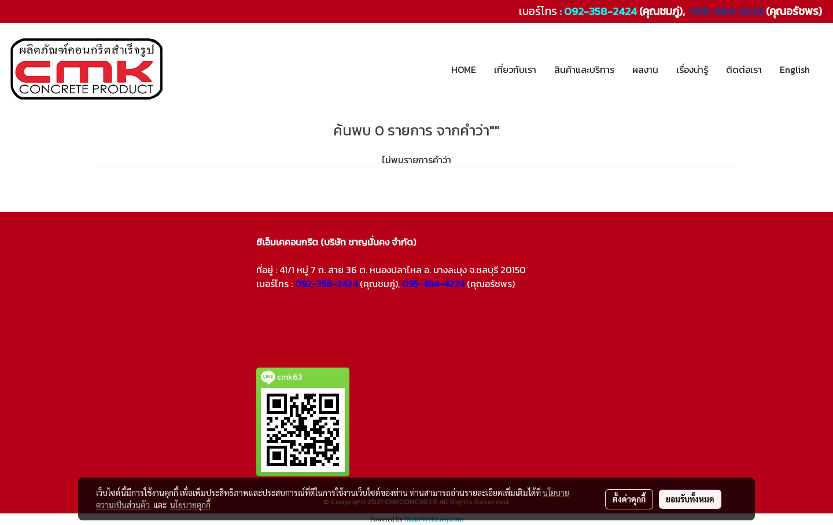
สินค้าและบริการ (584, 69)
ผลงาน (645, 69)
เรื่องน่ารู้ (692, 69)
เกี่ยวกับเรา (515, 69)
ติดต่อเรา (744, 69)
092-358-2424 (600, 11)
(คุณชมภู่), (380, 284)
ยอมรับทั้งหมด (690, 499)
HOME (463, 69)
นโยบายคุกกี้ (190, 505)
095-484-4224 (725, 11)
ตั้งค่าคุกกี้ (629, 499)
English (795, 69)
